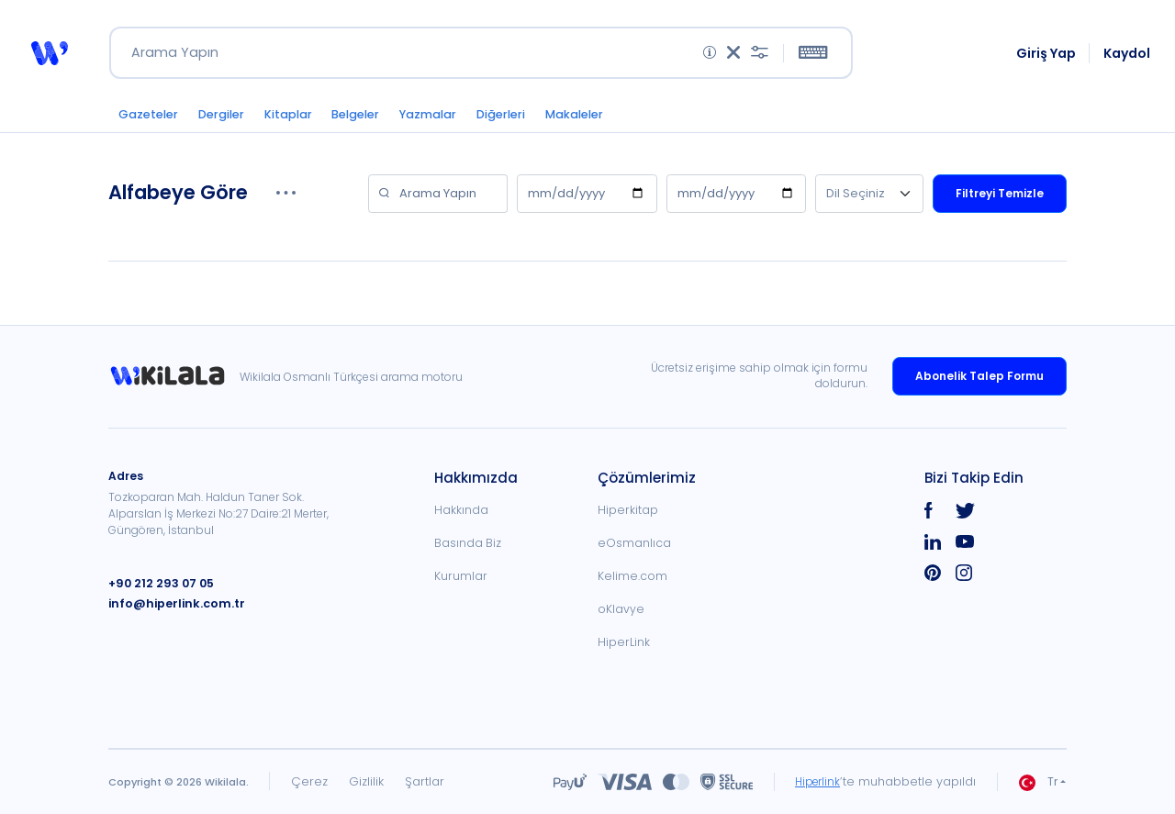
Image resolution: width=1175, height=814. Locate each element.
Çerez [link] (309, 781)
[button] (48, 57)
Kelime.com (632, 576)
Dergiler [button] (229, 120)
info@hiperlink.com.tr (171, 603)
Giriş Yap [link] (1047, 57)
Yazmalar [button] (455, 120)
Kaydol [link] (1127, 57)
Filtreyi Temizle (1000, 200)
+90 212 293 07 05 (158, 583)
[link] (174, 376)
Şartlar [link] (424, 781)
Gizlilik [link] (366, 781)
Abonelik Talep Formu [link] (979, 376)
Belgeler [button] (376, 120)
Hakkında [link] (461, 510)
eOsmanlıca (634, 543)
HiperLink (624, 642)
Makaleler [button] (617, 120)
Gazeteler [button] (150, 120)
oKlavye (621, 609)
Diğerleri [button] (536, 120)
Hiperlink (814, 781)
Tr (1038, 782)
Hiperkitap (628, 510)
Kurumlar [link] (460, 576)
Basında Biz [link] (467, 543)
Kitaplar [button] (302, 120)
